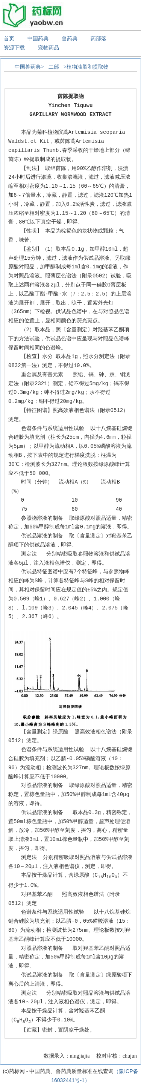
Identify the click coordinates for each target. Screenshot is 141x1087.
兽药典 (69, 38)
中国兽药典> (29, 67)
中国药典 (38, 38)
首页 (9, 38)
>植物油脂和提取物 (86, 67)
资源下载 (14, 47)
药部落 (98, 38)
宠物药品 (48, 47)
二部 (54, 67)
